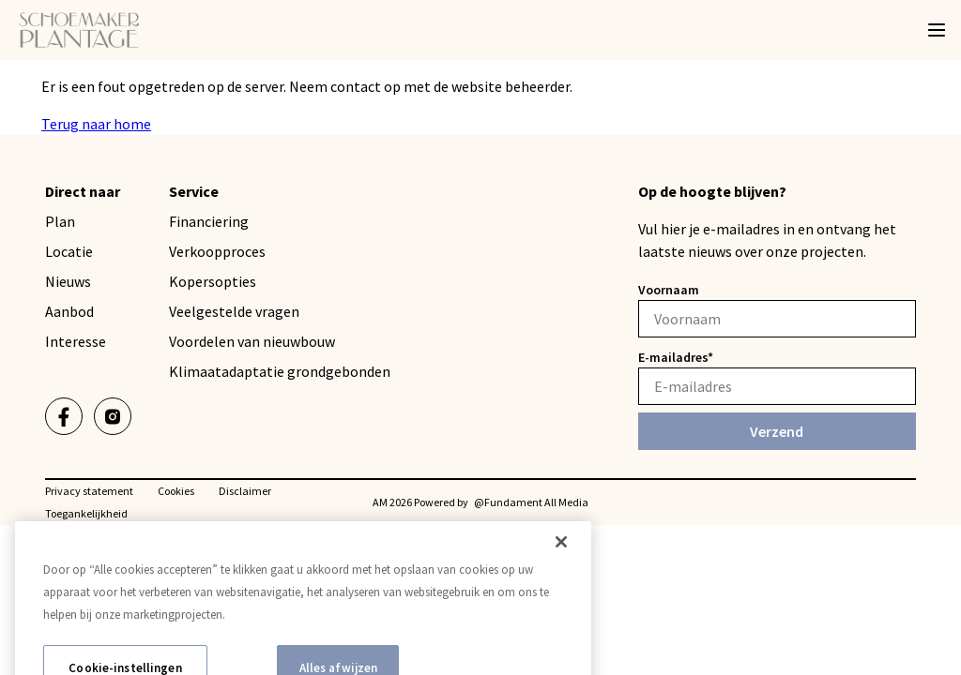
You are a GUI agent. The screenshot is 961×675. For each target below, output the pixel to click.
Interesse (75, 341)
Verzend (776, 431)
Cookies (176, 491)
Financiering (209, 221)
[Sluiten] (561, 557)
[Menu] (936, 30)
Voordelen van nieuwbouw (252, 341)
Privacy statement (89, 491)
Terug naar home (96, 123)
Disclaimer (245, 491)
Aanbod (69, 311)
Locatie (69, 251)
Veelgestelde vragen (234, 311)
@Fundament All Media (531, 502)
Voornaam (668, 289)
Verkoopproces (217, 251)
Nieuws (68, 281)
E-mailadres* (675, 357)
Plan (60, 221)
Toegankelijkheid (86, 513)
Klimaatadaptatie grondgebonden (279, 371)
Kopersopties (212, 281)
